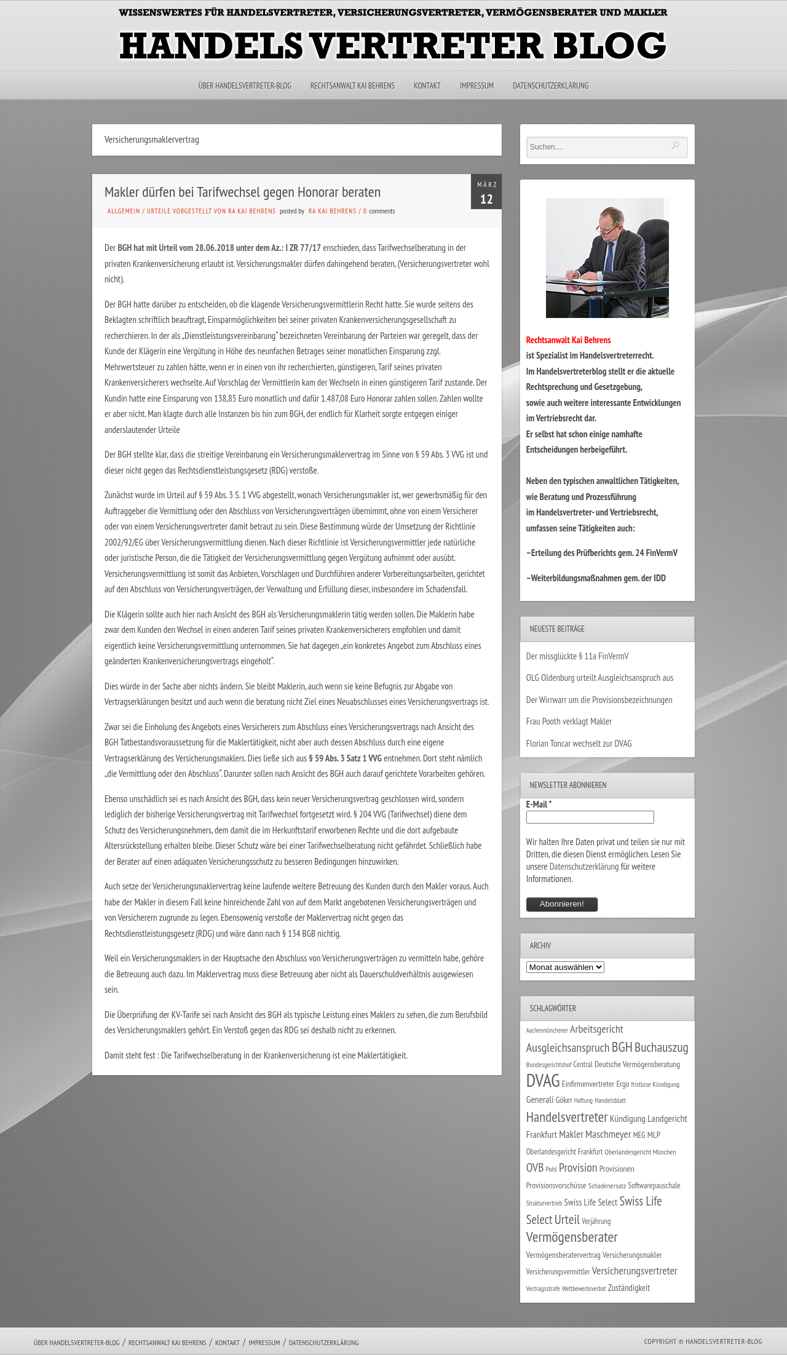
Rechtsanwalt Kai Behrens (352, 86)
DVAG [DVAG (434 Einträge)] (543, 1080)
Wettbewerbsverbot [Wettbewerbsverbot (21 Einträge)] (584, 1288)
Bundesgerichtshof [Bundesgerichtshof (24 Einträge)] (549, 1064)
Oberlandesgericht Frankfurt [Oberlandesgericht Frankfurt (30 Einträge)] (564, 1151)
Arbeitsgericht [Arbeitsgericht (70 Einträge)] (596, 1029)
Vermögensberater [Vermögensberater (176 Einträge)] (572, 1236)
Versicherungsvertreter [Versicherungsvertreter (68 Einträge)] (635, 1270)
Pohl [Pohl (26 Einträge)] (551, 1169)
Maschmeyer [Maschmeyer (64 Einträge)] (608, 1134)
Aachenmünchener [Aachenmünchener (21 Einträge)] (547, 1030)
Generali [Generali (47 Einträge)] (540, 1099)
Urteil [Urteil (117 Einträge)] (567, 1219)
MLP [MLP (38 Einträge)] (653, 1134)
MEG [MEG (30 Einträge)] (639, 1135)
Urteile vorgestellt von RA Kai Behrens (211, 211)
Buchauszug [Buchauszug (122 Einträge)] (662, 1046)
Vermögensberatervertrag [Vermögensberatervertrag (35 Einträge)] (563, 1254)
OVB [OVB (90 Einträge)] (535, 1167)
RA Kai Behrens (333, 211)
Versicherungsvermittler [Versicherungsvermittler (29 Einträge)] (558, 1271)
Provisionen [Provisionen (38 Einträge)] (617, 1168)
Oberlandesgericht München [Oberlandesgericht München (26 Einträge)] (640, 1151)
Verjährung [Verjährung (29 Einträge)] (596, 1221)
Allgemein (124, 211)
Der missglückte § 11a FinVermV (577, 656)
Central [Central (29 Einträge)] (583, 1064)
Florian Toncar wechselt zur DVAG (579, 743)
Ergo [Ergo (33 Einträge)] (622, 1083)
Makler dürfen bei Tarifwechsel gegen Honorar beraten (243, 191)
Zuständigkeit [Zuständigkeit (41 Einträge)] (629, 1287)
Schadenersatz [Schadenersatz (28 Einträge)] (607, 1185)
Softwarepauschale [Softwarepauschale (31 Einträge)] (654, 1185)
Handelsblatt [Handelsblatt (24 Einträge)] (610, 1100)
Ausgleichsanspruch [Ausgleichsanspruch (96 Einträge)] (568, 1047)
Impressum (477, 86)
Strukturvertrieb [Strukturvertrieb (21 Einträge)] (544, 1203)
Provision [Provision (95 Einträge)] (578, 1167)
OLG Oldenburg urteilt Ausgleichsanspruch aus (599, 677)
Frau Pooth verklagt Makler (569, 721)
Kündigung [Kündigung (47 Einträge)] (628, 1118)
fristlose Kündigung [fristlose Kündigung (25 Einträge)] (655, 1084)
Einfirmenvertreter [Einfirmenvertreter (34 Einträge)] (588, 1083)
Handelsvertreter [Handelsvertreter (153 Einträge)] (567, 1117)
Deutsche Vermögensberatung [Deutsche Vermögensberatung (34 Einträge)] (637, 1064)
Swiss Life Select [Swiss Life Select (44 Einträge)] (591, 1202)
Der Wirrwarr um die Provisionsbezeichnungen (599, 699)
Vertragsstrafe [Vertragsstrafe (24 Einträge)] (543, 1288)
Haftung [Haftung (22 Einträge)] (583, 1100)
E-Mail (539, 804)
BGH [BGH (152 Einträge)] (622, 1046)
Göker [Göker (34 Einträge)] (564, 1099)
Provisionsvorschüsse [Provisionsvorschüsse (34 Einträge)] (556, 1185)
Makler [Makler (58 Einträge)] (571, 1134)
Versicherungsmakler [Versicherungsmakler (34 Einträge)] (632, 1254)
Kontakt (427, 86)
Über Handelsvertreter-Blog (245, 86)
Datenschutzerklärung (550, 86)
